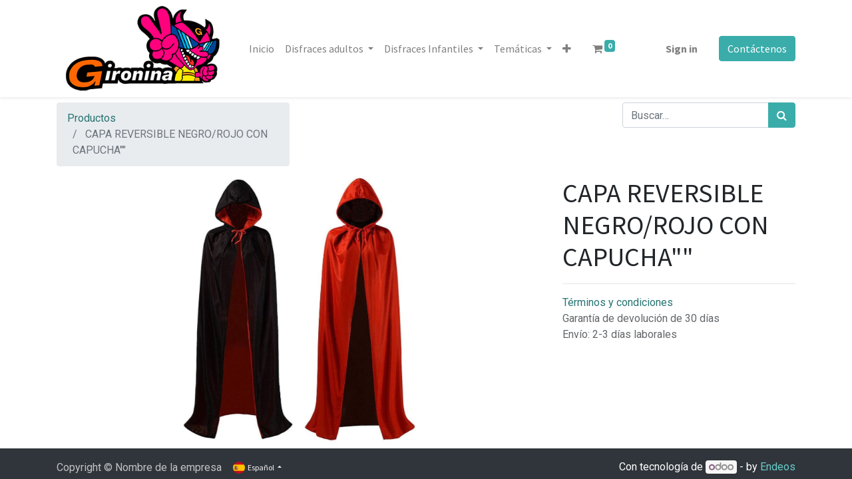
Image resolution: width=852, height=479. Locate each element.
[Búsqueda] (781, 115)
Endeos (777, 466)
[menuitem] (262, 48)
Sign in (682, 48)
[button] (566, 48)
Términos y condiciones (617, 302)
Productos (91, 118)
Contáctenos (757, 48)
